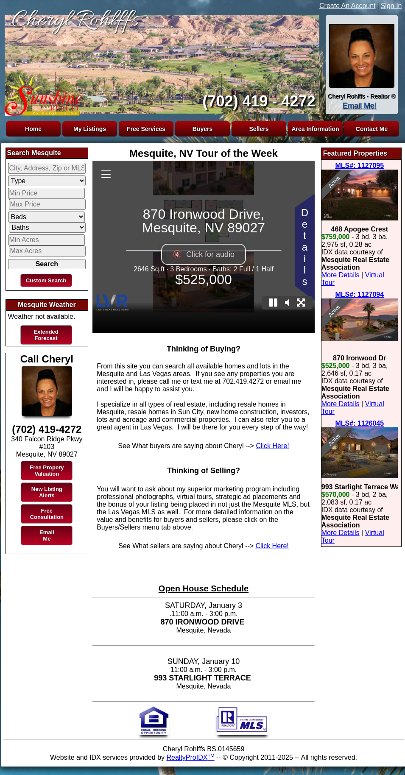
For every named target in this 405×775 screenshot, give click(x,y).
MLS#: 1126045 (359, 423)
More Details (340, 275)
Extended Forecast (46, 335)
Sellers (259, 128)
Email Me (46, 535)
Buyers (202, 128)
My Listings (89, 128)
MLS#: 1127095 (359, 165)
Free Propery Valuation (47, 470)
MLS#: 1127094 (359, 294)
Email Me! (359, 105)
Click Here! (272, 445)
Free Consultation (47, 513)
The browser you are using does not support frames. (160, 63)
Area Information (315, 128)
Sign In (391, 5)
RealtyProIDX (191, 757)
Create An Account (347, 5)
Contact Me (372, 128)
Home (33, 128)
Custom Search (46, 280)
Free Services (146, 128)
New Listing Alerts (46, 492)
